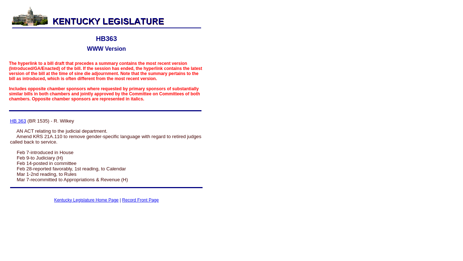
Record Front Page (140, 200)
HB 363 (18, 121)
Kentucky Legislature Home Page (86, 200)
